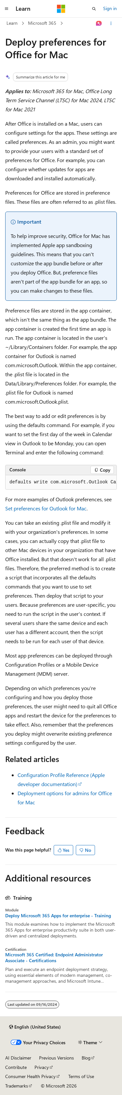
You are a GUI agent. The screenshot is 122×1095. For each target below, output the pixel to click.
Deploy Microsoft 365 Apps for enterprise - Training (58, 916)
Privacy (41, 1067)
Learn (12, 23)
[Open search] (94, 9)
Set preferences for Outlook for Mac (46, 508)
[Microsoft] (61, 9)
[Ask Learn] (99, 23)
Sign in (110, 8)
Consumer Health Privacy (30, 1076)
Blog (86, 1058)
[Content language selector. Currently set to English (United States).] (35, 1027)
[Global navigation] (6, 9)
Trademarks (16, 1086)
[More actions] (111, 23)
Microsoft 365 (42, 23)
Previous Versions (56, 1058)
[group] (61, 482)
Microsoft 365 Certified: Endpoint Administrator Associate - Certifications (54, 957)
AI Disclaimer (18, 1058)
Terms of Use (81, 1076)
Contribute (16, 1067)
